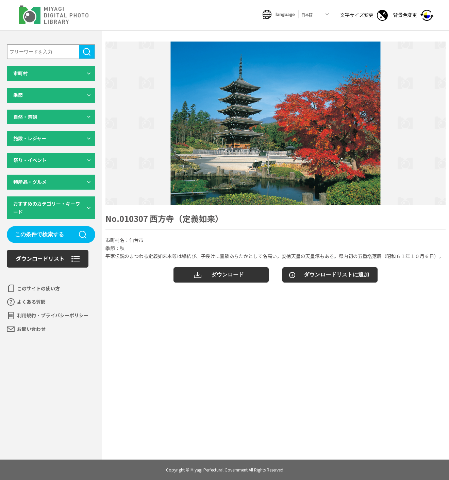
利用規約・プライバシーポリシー (52, 315)
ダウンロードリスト (40, 258)
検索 (87, 52)
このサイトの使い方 (38, 288)
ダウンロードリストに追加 (336, 274)
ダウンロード (227, 274)
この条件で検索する (39, 234)
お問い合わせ (31, 328)
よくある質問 (31, 301)
